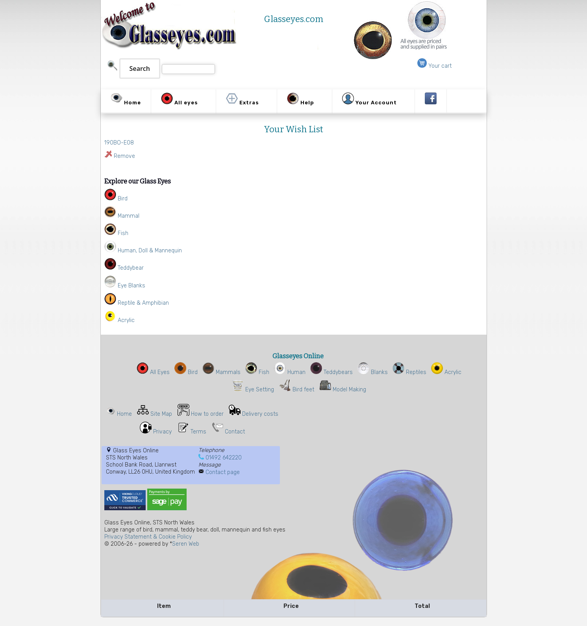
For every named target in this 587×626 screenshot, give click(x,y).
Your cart (434, 66)
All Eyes (153, 372)
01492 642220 (224, 457)
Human (290, 372)
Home (124, 414)
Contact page (223, 472)
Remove (124, 156)
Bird (186, 372)
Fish (257, 372)
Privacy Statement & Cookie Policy (148, 536)
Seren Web (185, 544)
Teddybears (331, 372)
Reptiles (409, 372)
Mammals (221, 372)
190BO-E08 (119, 142)
